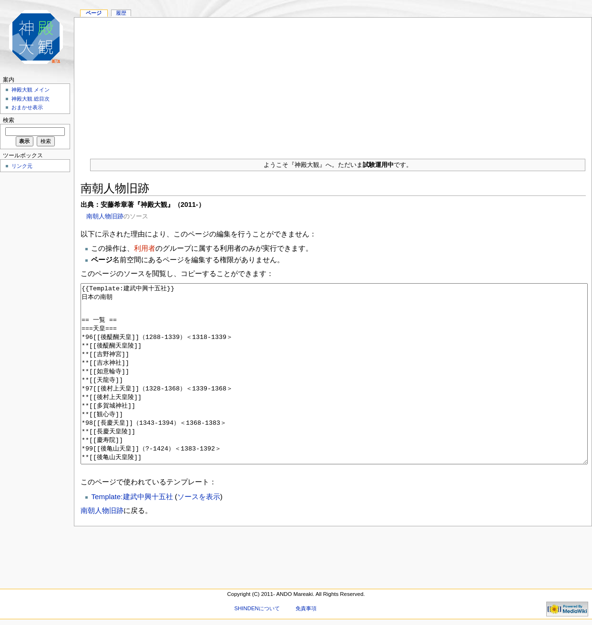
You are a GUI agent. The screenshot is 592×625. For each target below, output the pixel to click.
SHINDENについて (256, 608)
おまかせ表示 (27, 107)
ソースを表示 (198, 532)
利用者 (144, 248)
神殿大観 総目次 (30, 99)
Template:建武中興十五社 (132, 532)
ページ (94, 13)
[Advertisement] (333, 84)
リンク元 (21, 166)
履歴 (121, 13)
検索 (8, 120)
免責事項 (306, 608)
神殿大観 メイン (30, 89)
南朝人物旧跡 (104, 216)
